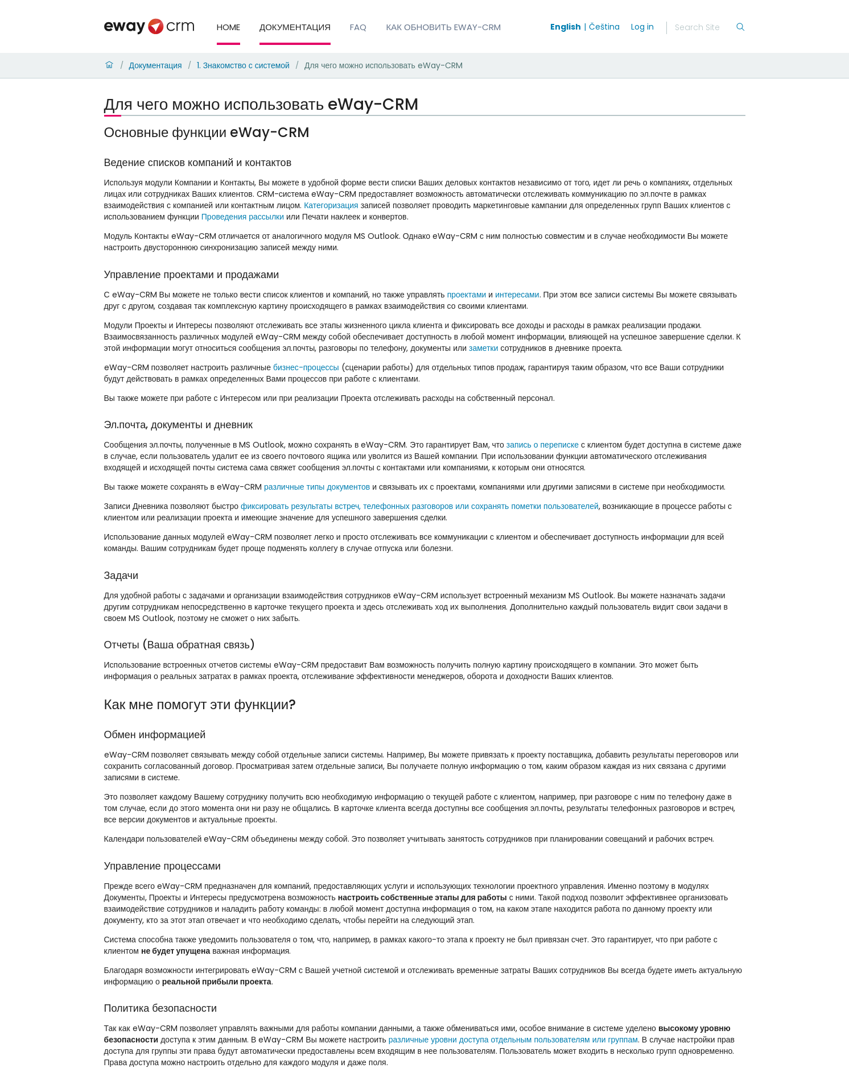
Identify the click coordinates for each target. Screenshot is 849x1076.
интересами (517, 294)
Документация (295, 27)
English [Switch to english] (565, 26)
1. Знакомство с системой (243, 65)
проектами (467, 294)
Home (228, 27)
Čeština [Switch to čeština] (604, 26)
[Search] (705, 28)
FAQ (358, 27)
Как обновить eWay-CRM (443, 27)
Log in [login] (642, 27)
